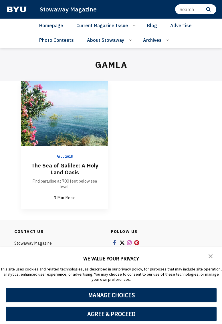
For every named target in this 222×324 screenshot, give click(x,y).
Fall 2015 (64, 157)
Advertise (181, 25)
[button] (211, 255)
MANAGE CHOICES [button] (111, 295)
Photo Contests (56, 40)
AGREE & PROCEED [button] (111, 314)
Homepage (51, 25)
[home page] (17, 9)
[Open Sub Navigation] (135, 25)
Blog (152, 25)
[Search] (195, 9)
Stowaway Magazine (68, 9)
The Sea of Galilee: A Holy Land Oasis (64, 168)
